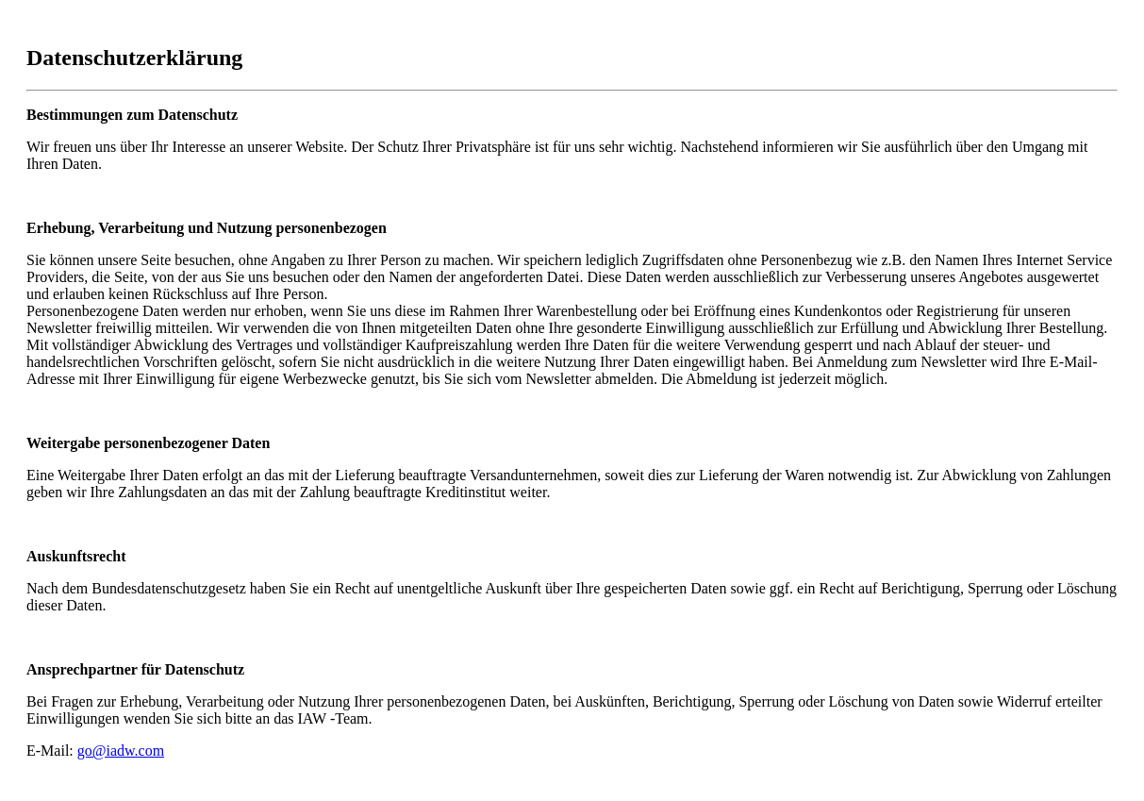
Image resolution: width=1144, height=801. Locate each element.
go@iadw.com (120, 751)
